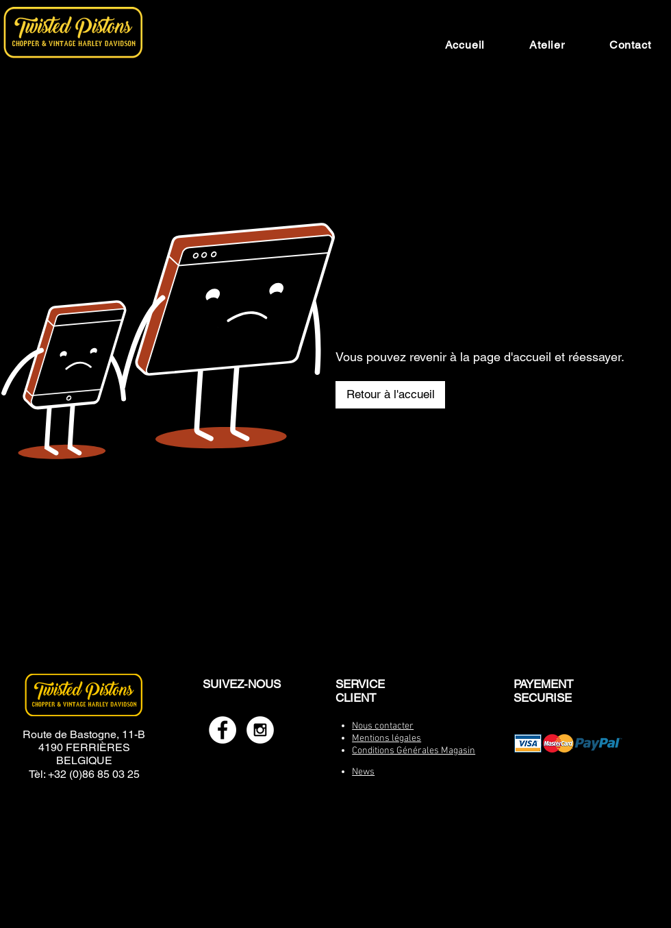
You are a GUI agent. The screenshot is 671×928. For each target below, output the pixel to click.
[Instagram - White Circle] (260, 730)
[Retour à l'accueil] (390, 394)
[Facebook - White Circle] (222, 730)
